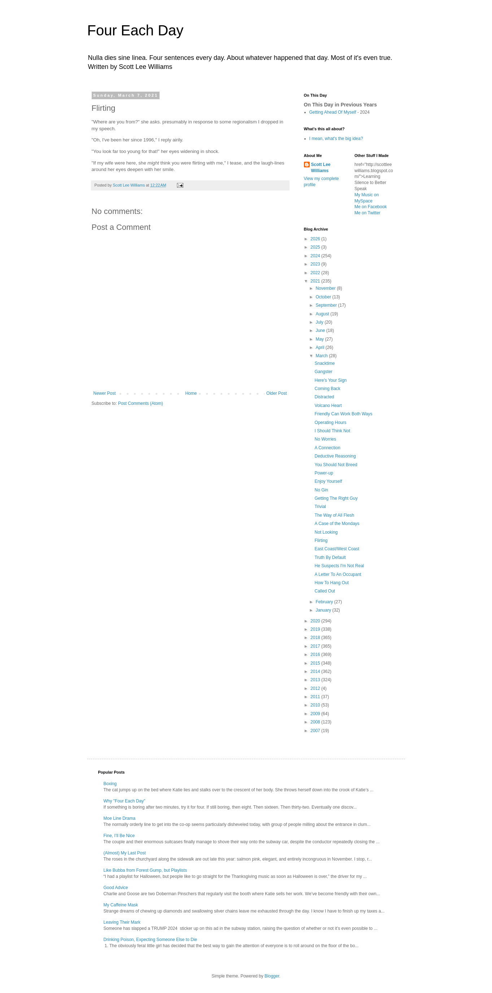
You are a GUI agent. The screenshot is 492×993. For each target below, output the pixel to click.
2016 (315, 654)
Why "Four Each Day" (124, 801)
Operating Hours (330, 422)
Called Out (324, 591)
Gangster (323, 371)
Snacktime (324, 363)
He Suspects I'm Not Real (339, 565)
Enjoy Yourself (328, 481)
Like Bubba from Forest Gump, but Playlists (145, 870)
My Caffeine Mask (121, 904)
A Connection (327, 447)
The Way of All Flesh (334, 515)
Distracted (324, 396)
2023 (315, 264)
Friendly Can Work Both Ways (343, 413)
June (320, 330)
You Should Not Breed (335, 464)
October (323, 296)
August (322, 313)
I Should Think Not (332, 430)
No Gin (321, 490)
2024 (315, 255)
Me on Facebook (370, 206)
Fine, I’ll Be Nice (119, 835)
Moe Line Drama (120, 818)
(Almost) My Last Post (125, 853)
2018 (315, 637)
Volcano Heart (327, 405)
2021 (315, 281)
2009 (315, 713)
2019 (315, 629)
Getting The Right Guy (335, 498)
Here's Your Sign (330, 380)
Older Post (276, 393)
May (320, 339)
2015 (315, 663)
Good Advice (116, 887)
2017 (315, 646)
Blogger (272, 976)
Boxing (110, 783)
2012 (315, 688)
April (320, 347)
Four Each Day (135, 30)
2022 (315, 272)
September (326, 305)
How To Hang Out (331, 582)
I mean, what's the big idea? (336, 138)
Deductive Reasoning (335, 456)
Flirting (320, 540)
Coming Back (327, 388)
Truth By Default (329, 557)
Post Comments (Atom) (140, 403)
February (324, 601)
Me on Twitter (367, 212)
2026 (315, 238)
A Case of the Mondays (336, 523)
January (323, 610)
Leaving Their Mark (122, 922)
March (322, 355)
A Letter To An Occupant (337, 574)
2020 (315, 621)
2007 (315, 730)
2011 (315, 696)
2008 (315, 722)
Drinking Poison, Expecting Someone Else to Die (150, 939)
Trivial (320, 506)
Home (191, 393)
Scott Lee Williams (321, 167)
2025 (315, 247)
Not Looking (326, 532)
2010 (315, 705)
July (320, 322)
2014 (315, 671)
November (326, 288)
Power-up (323, 473)
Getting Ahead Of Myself (332, 112)
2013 (315, 679)
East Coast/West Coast (336, 548)
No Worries (325, 439)
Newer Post (104, 393)
